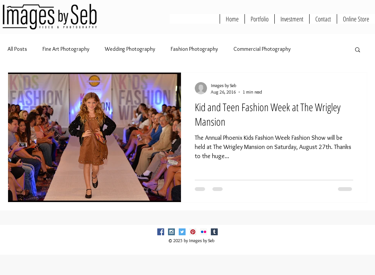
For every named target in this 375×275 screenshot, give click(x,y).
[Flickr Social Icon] (203, 231)
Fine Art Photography (66, 48)
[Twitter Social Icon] (182, 231)
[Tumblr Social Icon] (214, 231)
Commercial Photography (262, 48)
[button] (357, 50)
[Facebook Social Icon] (160, 231)
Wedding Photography (130, 48)
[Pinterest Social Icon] (192, 231)
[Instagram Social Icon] (171, 231)
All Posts (17, 48)
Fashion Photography (194, 48)
